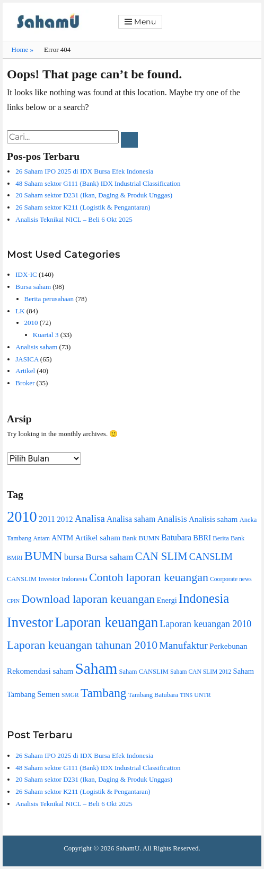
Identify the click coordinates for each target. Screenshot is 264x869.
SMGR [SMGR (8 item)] (70, 695)
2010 (31, 323)
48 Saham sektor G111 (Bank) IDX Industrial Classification (97, 183)
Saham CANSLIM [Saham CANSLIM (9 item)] (144, 671)
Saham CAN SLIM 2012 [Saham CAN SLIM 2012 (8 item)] (200, 671)
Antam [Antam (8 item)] (41, 538)
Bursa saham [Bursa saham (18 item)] (109, 556)
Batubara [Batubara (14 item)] (176, 537)
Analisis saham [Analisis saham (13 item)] (213, 518)
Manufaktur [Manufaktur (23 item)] (183, 645)
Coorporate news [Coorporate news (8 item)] (231, 579)
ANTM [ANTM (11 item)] (62, 538)
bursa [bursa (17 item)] (74, 557)
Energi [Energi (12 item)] (166, 600)
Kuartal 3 (46, 335)
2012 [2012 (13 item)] (65, 518)
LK (19, 311)
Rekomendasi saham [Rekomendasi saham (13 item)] (40, 670)
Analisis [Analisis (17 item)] (172, 519)
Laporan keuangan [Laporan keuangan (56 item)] (106, 622)
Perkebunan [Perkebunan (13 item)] (228, 645)
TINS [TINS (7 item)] (186, 695)
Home (23, 49)
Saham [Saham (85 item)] (96, 668)
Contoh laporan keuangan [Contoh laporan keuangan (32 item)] (148, 577)
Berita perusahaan (49, 299)
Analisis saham (36, 347)
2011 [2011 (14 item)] (47, 518)
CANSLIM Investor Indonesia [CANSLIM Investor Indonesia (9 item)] (47, 579)
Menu (145, 21)
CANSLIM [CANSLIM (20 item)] (211, 556)
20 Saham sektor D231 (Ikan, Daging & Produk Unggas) (93, 195)
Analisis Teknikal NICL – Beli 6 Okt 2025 (73, 219)
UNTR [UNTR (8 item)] (202, 695)
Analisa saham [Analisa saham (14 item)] (131, 518)
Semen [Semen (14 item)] (48, 694)
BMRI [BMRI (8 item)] (15, 558)
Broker (24, 383)
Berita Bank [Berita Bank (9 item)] (228, 538)
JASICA (26, 359)
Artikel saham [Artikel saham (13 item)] (97, 537)
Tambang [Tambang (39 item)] (104, 693)
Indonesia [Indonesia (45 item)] (204, 598)
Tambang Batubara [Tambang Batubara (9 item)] (153, 695)
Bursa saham (33, 287)
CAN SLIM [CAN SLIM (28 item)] (161, 556)
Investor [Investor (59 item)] (30, 622)
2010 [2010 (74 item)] (22, 517)
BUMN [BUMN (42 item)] (43, 556)
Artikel (25, 371)
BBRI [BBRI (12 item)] (202, 537)
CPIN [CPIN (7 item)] (13, 601)
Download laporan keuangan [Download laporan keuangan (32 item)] (88, 598)
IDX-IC (26, 274)
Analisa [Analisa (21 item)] (90, 518)
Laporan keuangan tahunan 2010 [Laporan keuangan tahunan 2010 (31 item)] (82, 645)
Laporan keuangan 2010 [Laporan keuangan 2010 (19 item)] (205, 624)
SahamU (128, 848)
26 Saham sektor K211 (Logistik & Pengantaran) (82, 207)
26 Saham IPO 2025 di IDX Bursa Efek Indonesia (84, 171)
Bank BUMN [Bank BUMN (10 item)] (141, 538)
